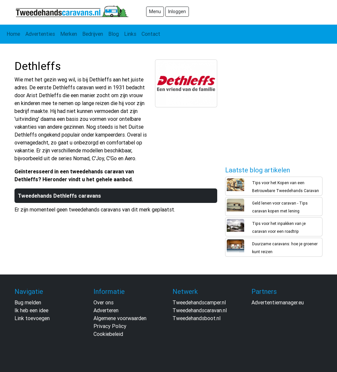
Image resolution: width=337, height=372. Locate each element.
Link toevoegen (32, 318)
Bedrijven (92, 34)
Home (13, 34)
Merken (68, 34)
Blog (113, 34)
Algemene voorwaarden (119, 318)
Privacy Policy (109, 326)
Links (130, 34)
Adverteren (105, 310)
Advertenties (40, 34)
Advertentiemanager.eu (277, 302)
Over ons (103, 302)
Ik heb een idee (31, 310)
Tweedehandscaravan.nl (199, 310)
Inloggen (177, 11)
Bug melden (27, 302)
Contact (151, 34)
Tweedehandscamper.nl (199, 302)
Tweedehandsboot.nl (196, 318)
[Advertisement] (274, 108)
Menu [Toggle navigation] (155, 11)
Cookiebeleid (108, 334)
